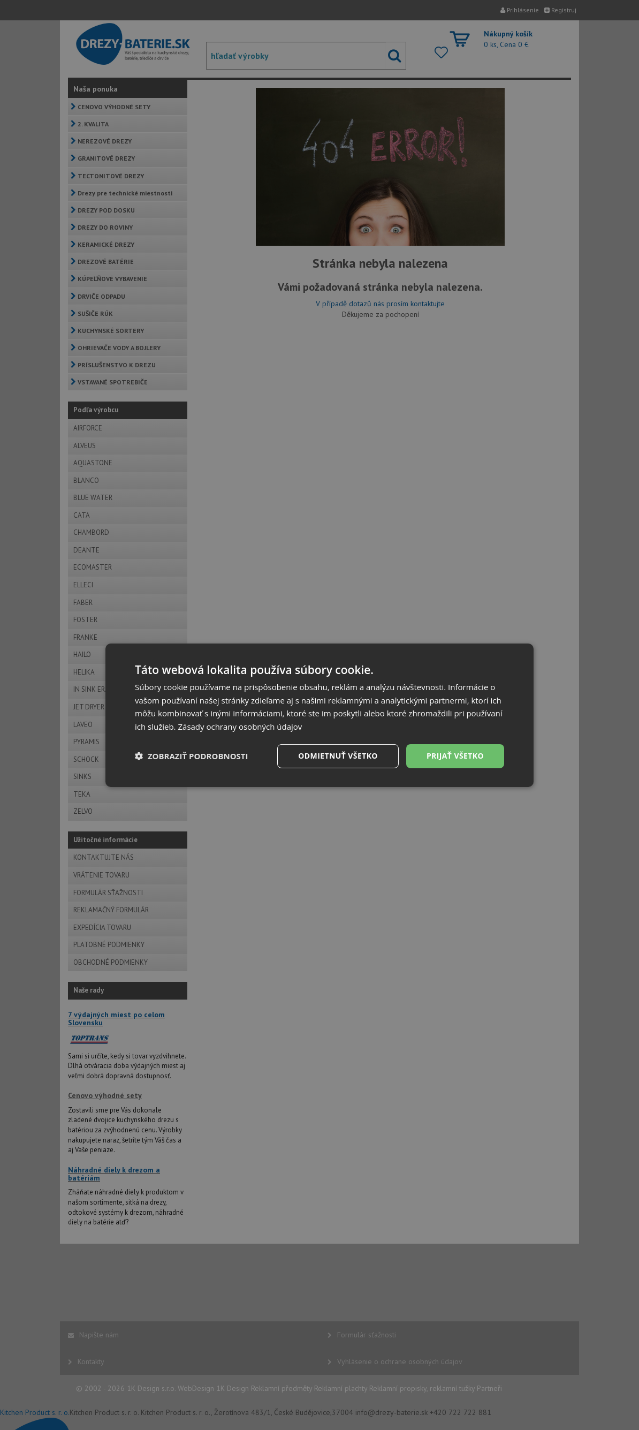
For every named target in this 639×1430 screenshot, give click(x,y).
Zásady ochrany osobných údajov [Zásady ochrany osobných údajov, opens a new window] (240, 726)
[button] (191, 756)
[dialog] (319, 714)
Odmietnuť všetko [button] (338, 756)
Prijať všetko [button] (455, 756)
